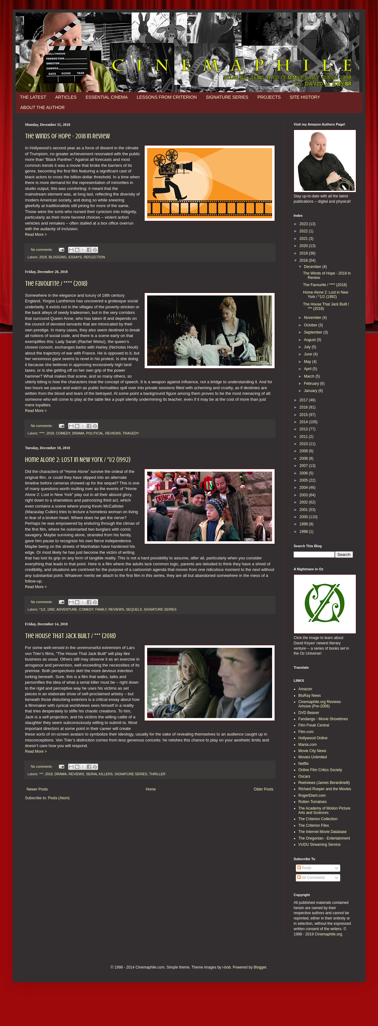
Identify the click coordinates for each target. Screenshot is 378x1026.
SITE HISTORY (305, 97)
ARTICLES (66, 97)
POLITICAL (94, 433)
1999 (304, 524)
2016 (304, 407)
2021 (304, 238)
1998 (304, 531)
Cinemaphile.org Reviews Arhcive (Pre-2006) (319, 704)
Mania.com (307, 744)
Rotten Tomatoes (312, 802)
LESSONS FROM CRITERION (167, 97)
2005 (304, 480)
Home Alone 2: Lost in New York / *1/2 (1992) (78, 459)
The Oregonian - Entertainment (324, 838)
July (308, 347)
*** (41, 774)
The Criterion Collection (317, 819)
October (311, 325)
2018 (43, 257)
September (313, 332)
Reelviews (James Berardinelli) (324, 783)
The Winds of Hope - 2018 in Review (67, 136)
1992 (51, 609)
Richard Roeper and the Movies (324, 789)
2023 (304, 224)
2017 (304, 400)
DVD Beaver (308, 713)
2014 (304, 422)
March (310, 376)
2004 (304, 487)
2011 (304, 436)
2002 (304, 502)
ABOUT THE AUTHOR (42, 107)
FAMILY (101, 609)
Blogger (260, 967)
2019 (304, 253)
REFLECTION (94, 257)
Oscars (304, 776)
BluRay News (309, 695)
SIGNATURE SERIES (227, 97)
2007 (304, 465)
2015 (304, 415)
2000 (304, 517)
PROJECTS (269, 97)
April (308, 369)
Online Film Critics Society (320, 770)
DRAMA (78, 433)
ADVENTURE (66, 609)
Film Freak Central (313, 725)
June (308, 354)
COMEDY (63, 433)
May (308, 361)
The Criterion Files (313, 825)
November (313, 317)
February (312, 383)
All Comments (311, 877)
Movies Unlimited (312, 757)
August (310, 340)
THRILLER (157, 774)
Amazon (305, 689)
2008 (304, 458)
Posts (304, 868)
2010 (304, 444)
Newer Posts (37, 789)
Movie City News (312, 751)
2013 (304, 429)
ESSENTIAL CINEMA (107, 97)
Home (151, 789)
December (313, 267)
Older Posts (263, 789)
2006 (304, 473)
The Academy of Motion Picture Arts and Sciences (324, 810)
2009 (304, 451)
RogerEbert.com (312, 795)
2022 (304, 231)
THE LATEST (33, 97)
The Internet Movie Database (322, 832)
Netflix (303, 763)
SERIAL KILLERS (99, 774)
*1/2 (42, 609)
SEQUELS (134, 609)
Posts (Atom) (58, 798)
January (311, 391)
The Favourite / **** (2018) (56, 283)
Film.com (306, 732)
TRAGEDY (130, 433)
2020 (304, 246)
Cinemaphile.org (328, 934)
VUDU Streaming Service (319, 844)
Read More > (36, 234)
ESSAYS (75, 257)
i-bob (226, 967)
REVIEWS (113, 433)
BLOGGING (58, 257)
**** (42, 433)
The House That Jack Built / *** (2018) (70, 636)
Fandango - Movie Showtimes (323, 719)
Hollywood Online (312, 738)
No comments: (42, 249)
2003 (304, 495)
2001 (304, 510)
